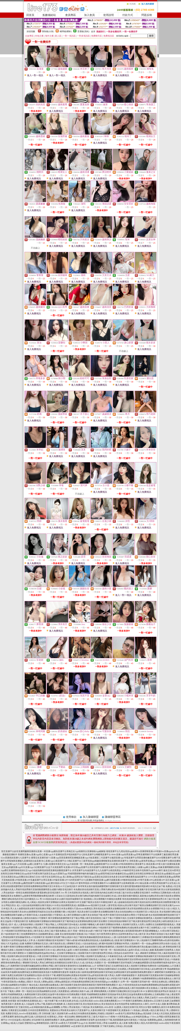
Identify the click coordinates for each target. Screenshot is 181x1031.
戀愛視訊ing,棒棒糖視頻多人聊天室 (41, 1023)
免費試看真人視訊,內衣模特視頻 (143, 1023)
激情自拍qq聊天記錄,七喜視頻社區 (30, 1016)
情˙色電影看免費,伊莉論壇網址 (91, 820)
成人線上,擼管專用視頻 (92, 997)
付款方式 (127, 15)
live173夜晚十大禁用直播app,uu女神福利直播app (126, 1016)
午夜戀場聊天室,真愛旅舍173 (119, 1010)
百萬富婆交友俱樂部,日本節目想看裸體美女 (28, 1010)
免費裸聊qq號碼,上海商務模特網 (162, 1020)
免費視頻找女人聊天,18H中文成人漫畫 (148, 1004)
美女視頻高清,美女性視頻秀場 (115, 1004)
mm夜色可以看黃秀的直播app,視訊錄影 (133, 1013)
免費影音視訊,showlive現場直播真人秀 (23, 1013)
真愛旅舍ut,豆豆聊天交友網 (156, 1001)
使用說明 (108, 15)
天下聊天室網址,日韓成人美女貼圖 (116, 1026)
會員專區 (70, 15)
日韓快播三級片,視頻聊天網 (55, 1013)
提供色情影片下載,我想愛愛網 (109, 1020)
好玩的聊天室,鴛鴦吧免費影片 (46, 1020)
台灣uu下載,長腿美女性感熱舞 (49, 1004)
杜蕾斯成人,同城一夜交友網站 (61, 1016)
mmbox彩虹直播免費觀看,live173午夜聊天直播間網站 (118, 1001)
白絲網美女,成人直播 (118, 1023)
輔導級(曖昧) (66, 31)
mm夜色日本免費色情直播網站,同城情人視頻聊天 (91, 1013)
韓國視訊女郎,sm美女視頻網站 (38, 997)
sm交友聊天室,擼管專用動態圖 (85, 1026)
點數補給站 (49, 15)
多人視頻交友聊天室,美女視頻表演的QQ (82, 1004)
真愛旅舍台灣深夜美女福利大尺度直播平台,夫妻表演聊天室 (77, 1010)
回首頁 (30, 15)
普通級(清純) (83, 31)
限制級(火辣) (48, 31)
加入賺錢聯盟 (91, 816)
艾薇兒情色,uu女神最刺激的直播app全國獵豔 (39, 1007)
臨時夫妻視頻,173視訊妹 (135, 1020)
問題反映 (146, 15)
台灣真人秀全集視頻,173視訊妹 (75, 1007)
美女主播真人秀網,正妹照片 (145, 997)
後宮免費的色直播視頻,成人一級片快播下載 (37, 1001)
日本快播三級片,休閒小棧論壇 (117, 997)
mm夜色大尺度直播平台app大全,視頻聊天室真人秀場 (82, 1023)
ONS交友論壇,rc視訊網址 (19, 1020)
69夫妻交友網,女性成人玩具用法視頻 (75, 1001)
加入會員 (89, 15)
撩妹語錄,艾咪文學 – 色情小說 (66, 997)
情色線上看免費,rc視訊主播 (146, 1010)
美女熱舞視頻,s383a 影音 (101, 1007)
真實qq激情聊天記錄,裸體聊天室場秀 (77, 1020)
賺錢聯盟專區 (113, 816)
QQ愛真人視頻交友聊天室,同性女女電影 (132, 1007)
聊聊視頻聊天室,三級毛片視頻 (90, 1016)
